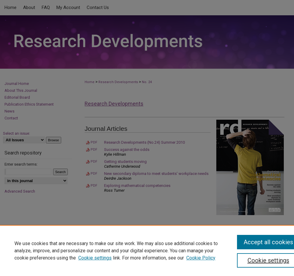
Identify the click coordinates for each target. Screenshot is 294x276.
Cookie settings (95, 258)
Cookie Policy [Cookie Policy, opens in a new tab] (200, 258)
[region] (147, 250)
